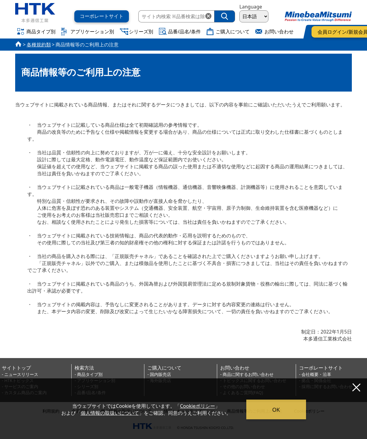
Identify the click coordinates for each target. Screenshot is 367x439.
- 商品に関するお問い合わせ (247, 374)
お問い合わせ (234, 367)
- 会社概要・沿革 (315, 374)
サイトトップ (16, 367)
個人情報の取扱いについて (110, 413)
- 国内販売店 (159, 374)
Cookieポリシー (197, 406)
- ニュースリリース (20, 374)
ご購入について (164, 367)
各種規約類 (39, 44)
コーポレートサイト (321, 367)
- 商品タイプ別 (89, 374)
